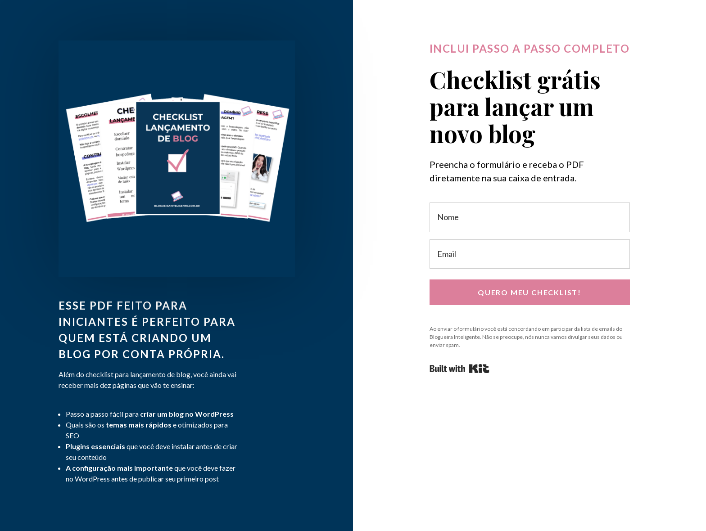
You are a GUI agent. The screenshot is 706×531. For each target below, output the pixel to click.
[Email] (530, 254)
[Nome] (530, 217)
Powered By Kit (459, 368)
